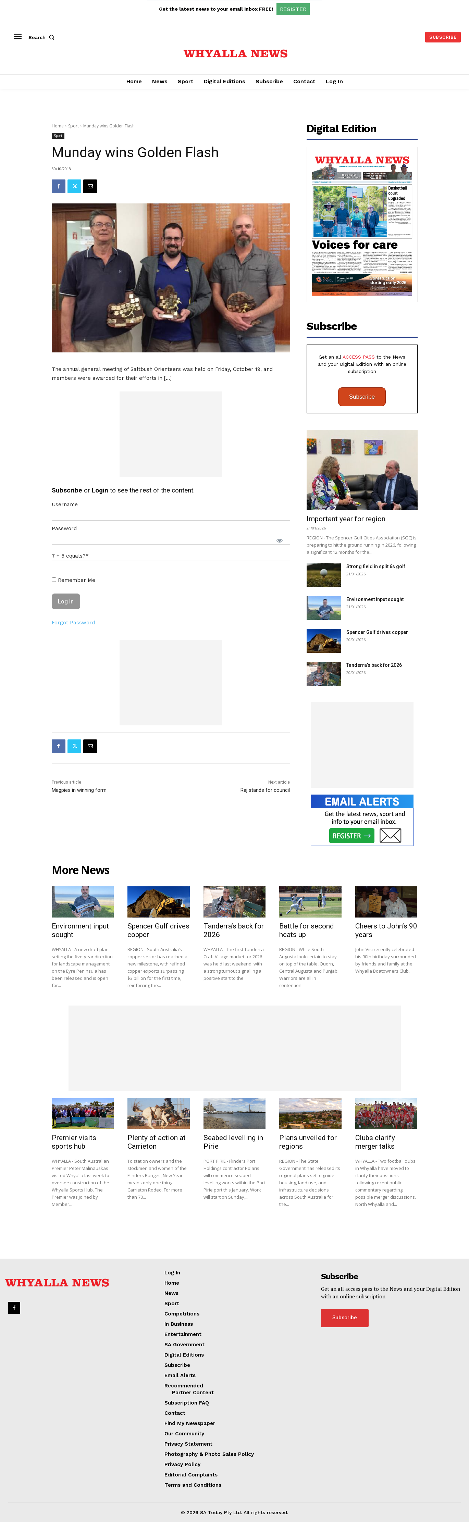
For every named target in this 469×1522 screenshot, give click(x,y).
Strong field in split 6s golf (375, 566)
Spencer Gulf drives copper (377, 632)
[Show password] (279, 540)
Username (65, 504)
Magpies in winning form (79, 790)
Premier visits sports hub (74, 1142)
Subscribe (362, 397)
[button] (42, 37)
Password (64, 528)
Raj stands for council (265, 790)
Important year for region (346, 519)
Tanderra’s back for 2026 (374, 665)
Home (58, 126)
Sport (73, 126)
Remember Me (73, 580)
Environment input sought (375, 599)
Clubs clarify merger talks (375, 1142)
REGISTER (293, 9)
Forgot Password (73, 623)
